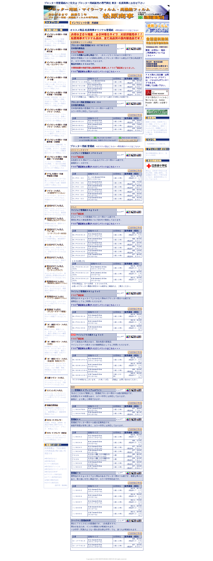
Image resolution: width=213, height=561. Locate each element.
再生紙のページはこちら (126, 30)
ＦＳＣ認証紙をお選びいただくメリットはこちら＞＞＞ (95, 71)
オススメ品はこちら (105, 146)
